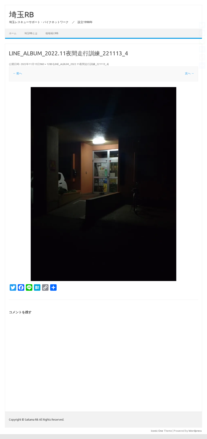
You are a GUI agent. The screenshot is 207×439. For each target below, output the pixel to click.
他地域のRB (51, 33)
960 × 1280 (46, 64)
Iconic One (157, 430)
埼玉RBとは (30, 33)
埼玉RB (21, 14)
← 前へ (17, 73)
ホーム (12, 33)
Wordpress (195, 430)
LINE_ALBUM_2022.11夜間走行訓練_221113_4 (81, 64)
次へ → (189, 73)
